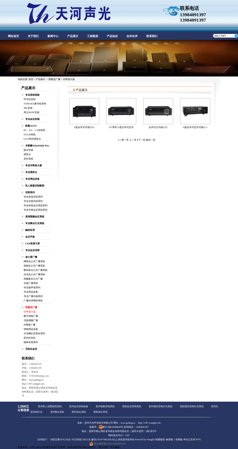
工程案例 (92, 36)
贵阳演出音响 (100, 412)
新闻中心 (53, 36)
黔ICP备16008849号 (113, 427)
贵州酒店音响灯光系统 (160, 406)
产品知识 (112, 36)
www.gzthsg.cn (36, 379)
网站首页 (13, 36)
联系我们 (151, 36)
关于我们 (33, 36)
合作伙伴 (132, 36)
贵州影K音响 (57, 412)
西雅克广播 (54, 79)
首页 (30, 79)
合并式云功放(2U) (158, 127)
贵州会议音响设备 (78, 406)
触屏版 (169, 439)
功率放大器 (69, 79)
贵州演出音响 (79, 412)
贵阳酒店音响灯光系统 (192, 406)
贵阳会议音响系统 (131, 406)
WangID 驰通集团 (156, 439)
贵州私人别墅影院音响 (50, 406)
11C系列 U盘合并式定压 (121, 127)
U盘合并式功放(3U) (84, 127)
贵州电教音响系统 (105, 406)
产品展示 (72, 36)
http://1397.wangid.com (33, 383)
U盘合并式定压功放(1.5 (195, 127)
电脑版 (179, 439)
